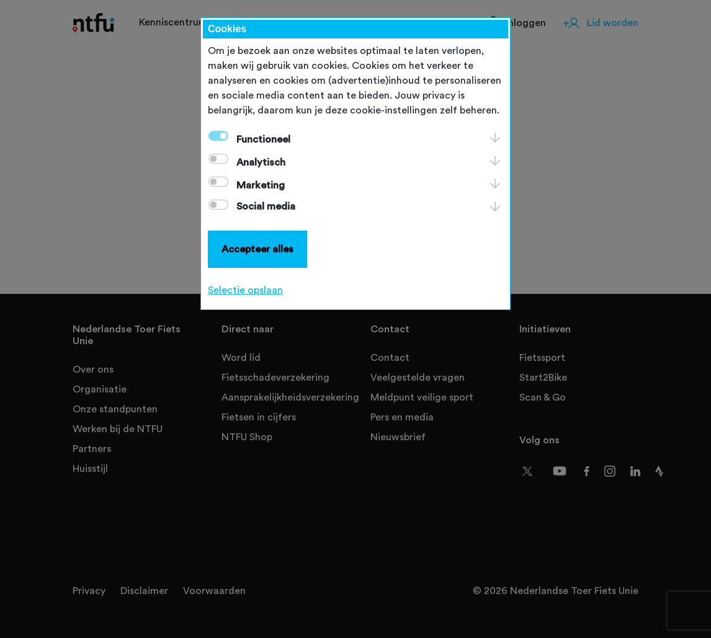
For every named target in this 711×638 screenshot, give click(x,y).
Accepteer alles (257, 249)
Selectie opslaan (245, 290)
